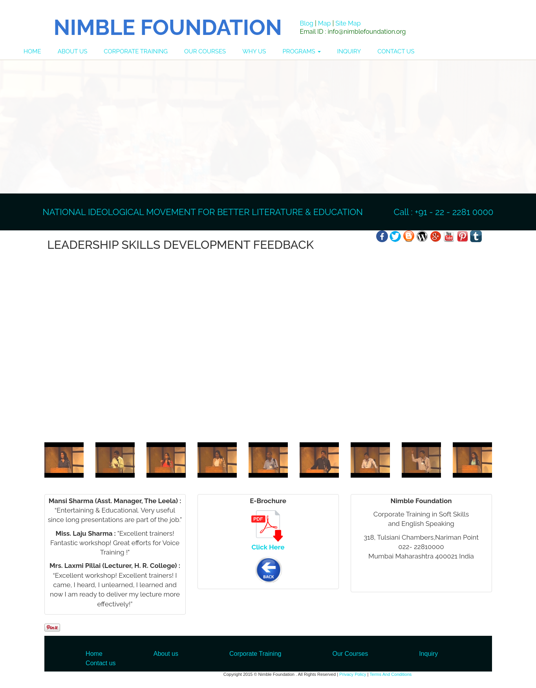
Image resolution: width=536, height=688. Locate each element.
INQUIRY (349, 51)
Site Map (347, 23)
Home (94, 653)
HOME (32, 51)
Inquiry (428, 653)
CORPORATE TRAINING (136, 51)
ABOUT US (73, 51)
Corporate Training (255, 653)
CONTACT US (395, 51)
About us (166, 653)
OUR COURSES (205, 51)
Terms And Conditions (391, 674)
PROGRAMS (301, 51)
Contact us (100, 663)
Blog (306, 23)
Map (324, 23)
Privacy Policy (352, 674)
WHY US (254, 51)
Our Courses (350, 653)
